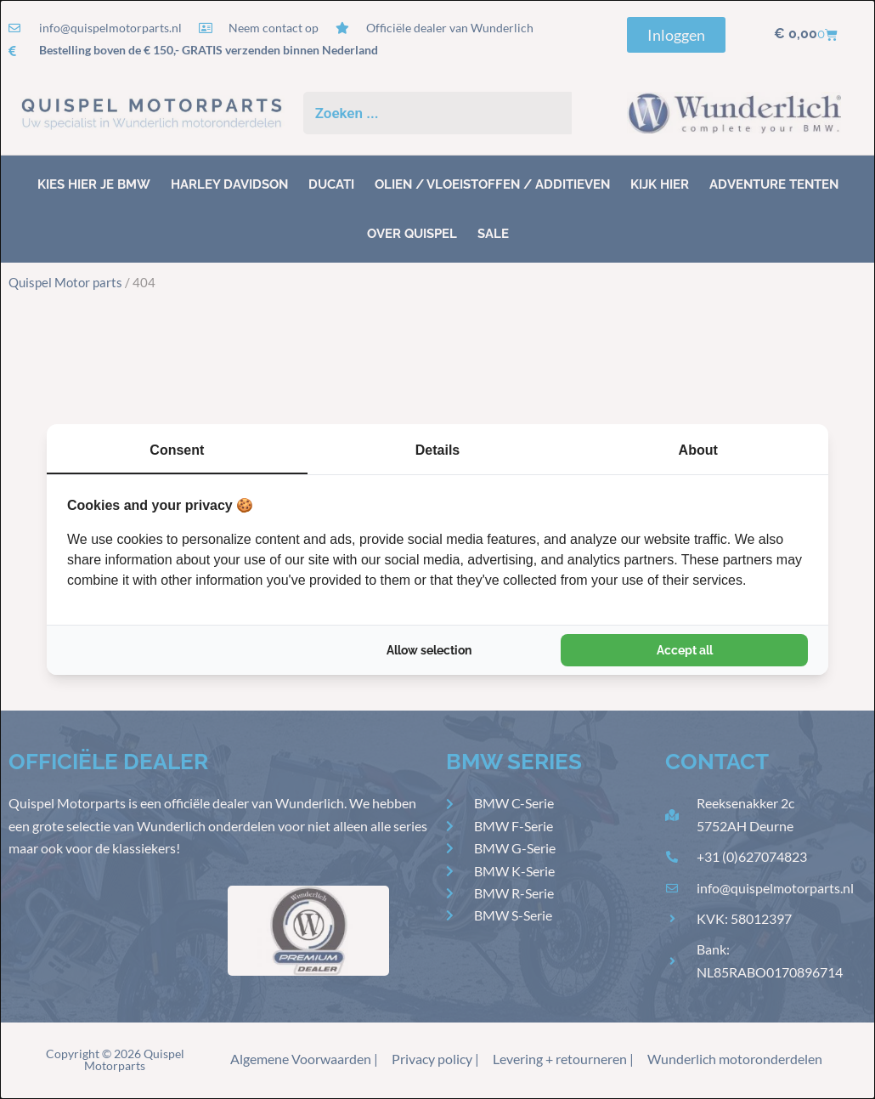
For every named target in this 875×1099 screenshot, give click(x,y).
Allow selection (429, 650)
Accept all (685, 650)
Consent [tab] (177, 450)
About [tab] (698, 450)
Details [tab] (437, 450)
